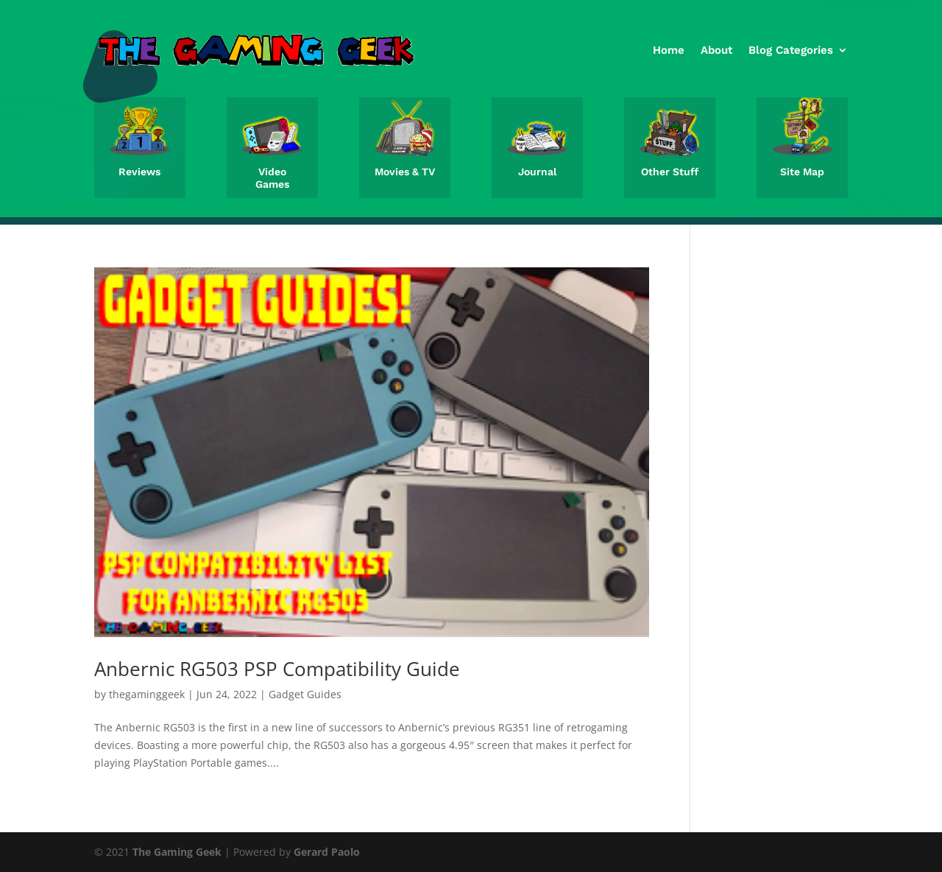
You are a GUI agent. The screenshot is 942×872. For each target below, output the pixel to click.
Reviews (139, 171)
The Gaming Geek (177, 852)
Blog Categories (790, 50)
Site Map (802, 171)
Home (668, 50)
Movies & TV (405, 171)
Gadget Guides (305, 694)
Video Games (272, 178)
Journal (537, 171)
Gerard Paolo (327, 852)
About (716, 50)
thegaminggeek (147, 694)
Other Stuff (669, 171)
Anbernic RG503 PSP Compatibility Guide (277, 668)
